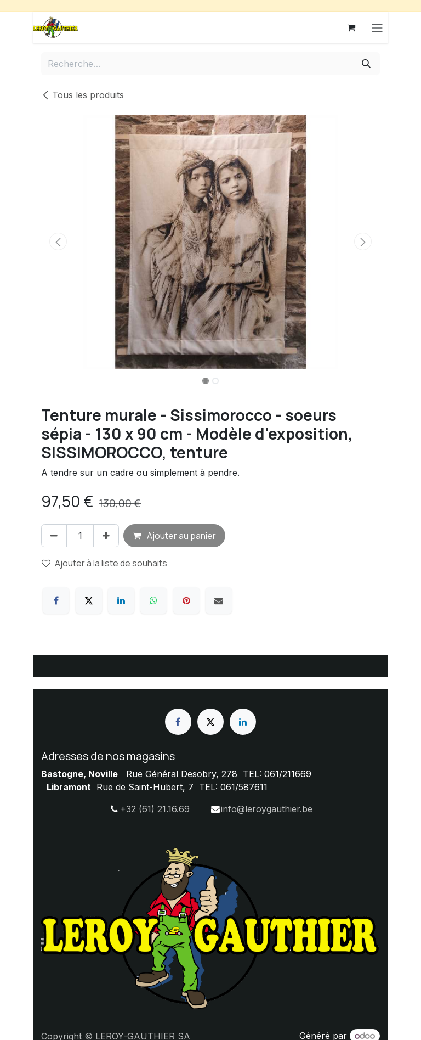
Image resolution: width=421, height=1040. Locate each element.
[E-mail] (219, 600)
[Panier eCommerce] (351, 27)
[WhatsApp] (153, 600)
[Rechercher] (366, 63)
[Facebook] (56, 600)
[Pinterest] (186, 600)
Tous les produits (82, 94)
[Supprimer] (54, 535)
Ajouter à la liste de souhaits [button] (104, 563)
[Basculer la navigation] (377, 27)
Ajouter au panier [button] (174, 536)
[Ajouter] (106, 535)
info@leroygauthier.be (266, 808)
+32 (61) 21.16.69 (155, 808)
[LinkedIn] (121, 600)
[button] (58, 241)
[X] (89, 600)
